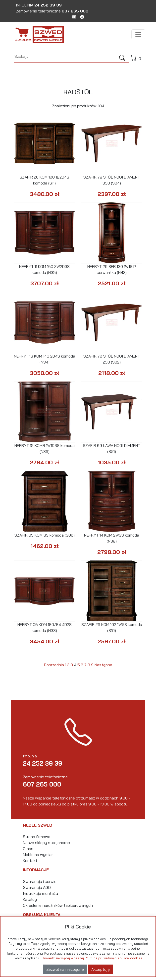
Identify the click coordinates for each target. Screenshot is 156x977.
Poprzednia (54, 664)
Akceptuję (100, 969)
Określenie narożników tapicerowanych (58, 905)
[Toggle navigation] (138, 34)
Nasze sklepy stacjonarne (46, 842)
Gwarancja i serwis (39, 881)
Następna (103, 664)
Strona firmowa (36, 836)
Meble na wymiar (38, 854)
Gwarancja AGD (37, 887)
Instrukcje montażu (40, 893)
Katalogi (30, 899)
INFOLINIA (39, 4)
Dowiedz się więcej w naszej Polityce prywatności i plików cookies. (92, 958)
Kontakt (30, 860)
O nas (28, 848)
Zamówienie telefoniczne (52, 10)
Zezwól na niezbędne (65, 969)
